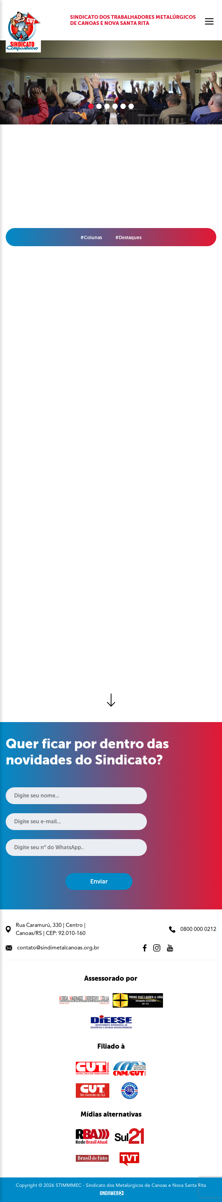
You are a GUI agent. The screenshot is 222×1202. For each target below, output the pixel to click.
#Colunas (91, 237)
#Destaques (128, 237)
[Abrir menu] (209, 21)
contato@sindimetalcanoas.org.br (53, 948)
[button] (91, 106)
